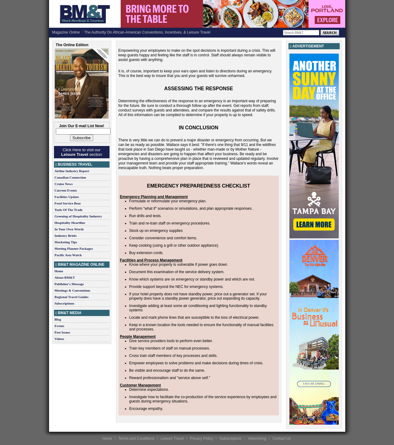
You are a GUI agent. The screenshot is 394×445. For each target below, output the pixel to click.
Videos (59, 339)
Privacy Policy (201, 438)
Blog (58, 319)
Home (59, 271)
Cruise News (64, 184)
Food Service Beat (68, 203)
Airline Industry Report (72, 171)
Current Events (66, 190)
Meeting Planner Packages (74, 248)
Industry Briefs (66, 235)
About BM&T (65, 277)
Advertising (257, 438)
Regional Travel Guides (72, 297)
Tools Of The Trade (69, 210)
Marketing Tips (66, 242)
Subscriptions (64, 303)
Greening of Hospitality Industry (78, 216)
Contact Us (281, 438)
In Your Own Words (69, 229)
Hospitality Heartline (70, 223)
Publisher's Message (69, 284)
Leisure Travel (172, 438)
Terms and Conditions (136, 438)
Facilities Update (67, 197)
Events (59, 326)
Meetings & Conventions (72, 290)
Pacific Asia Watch (68, 255)
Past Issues (62, 332)
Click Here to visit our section (81, 152)
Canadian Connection (70, 177)
